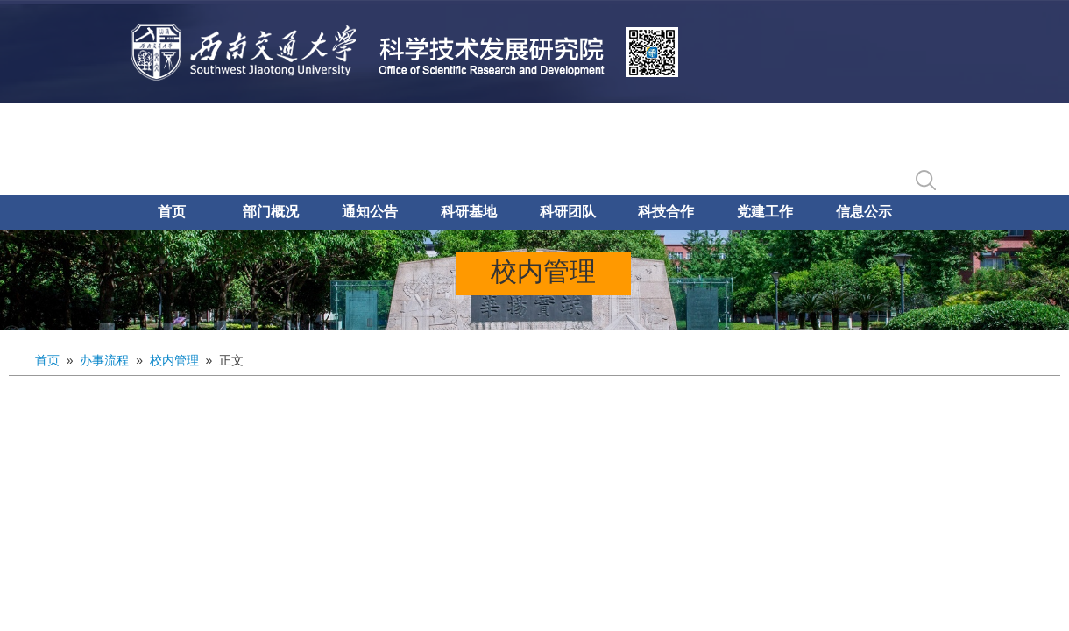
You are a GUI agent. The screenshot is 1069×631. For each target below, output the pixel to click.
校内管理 (174, 360)
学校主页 (584, 146)
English (919, 146)
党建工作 (765, 211)
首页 (172, 211)
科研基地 (469, 211)
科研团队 (568, 211)
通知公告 (370, 211)
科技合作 (666, 211)
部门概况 (271, 211)
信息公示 (864, 211)
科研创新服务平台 (697, 146)
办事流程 (104, 360)
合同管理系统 (825, 146)
